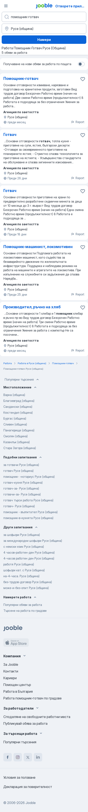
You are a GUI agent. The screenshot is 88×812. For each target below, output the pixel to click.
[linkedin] (38, 757)
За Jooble (10, 664)
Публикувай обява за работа (25, 723)
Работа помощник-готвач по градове (32, 698)
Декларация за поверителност (27, 787)
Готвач (9, 134)
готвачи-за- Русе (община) (22, 494)
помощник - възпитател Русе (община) (30, 512)
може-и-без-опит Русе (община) (26, 588)
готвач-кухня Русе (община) (23, 482)
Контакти (10, 671)
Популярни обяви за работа (22, 605)
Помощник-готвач (20, 78)
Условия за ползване (19, 777)
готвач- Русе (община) (19, 506)
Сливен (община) (15, 424)
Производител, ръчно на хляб (32, 307)
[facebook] (7, 757)
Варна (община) (14, 395)
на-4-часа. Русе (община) (21, 576)
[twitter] (28, 757)
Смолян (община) (15, 436)
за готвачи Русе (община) (21, 465)
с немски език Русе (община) (23, 546)
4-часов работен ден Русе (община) (28, 558)
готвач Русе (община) (18, 470)
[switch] (81, 64)
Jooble (31, 803)
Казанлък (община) (16, 442)
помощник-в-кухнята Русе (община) (28, 518)
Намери (44, 40)
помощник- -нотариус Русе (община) (29, 476)
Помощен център (17, 685)
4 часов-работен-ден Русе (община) (29, 552)
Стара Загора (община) (19, 448)
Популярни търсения (22, 379)
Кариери (10, 678)
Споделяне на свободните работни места (36, 717)
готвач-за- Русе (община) (21, 488)
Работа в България (18, 691)
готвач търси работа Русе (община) (28, 500)
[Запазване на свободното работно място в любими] (83, 79)
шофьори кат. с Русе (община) (24, 570)
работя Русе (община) (18, 564)
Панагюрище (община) (18, 430)
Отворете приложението (71, 6)
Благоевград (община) (18, 401)
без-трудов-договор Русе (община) (27, 582)
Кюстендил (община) (18, 412)
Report (77, 122)
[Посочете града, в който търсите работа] (44, 29)
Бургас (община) (14, 418)
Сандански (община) (17, 406)
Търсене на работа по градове (25, 610)
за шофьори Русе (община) (21, 535)
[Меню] (6, 6)
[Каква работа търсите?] (44, 17)
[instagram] (18, 757)
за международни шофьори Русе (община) (32, 540)
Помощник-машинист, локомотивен (38, 246)
